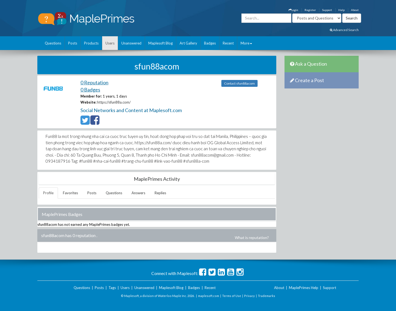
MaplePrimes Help (303, 287)
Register (310, 10)
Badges (210, 43)
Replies (160, 193)
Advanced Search (344, 30)
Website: (88, 102)
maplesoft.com (208, 296)
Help (341, 10)
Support (327, 10)
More (246, 43)
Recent (228, 43)
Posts (72, 43)
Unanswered (131, 43)
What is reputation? (252, 237)
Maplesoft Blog (160, 43)
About (355, 10)
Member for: (91, 96)
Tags (112, 287)
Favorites (70, 193)
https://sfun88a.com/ (114, 102)
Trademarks (266, 296)
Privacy (249, 296)
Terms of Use (231, 296)
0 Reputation (94, 82)
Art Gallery (188, 43)
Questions (53, 43)
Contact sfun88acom (239, 83)
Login (293, 10)
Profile (48, 193)
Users (110, 43)
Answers (138, 193)
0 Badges (90, 90)
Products (91, 43)
